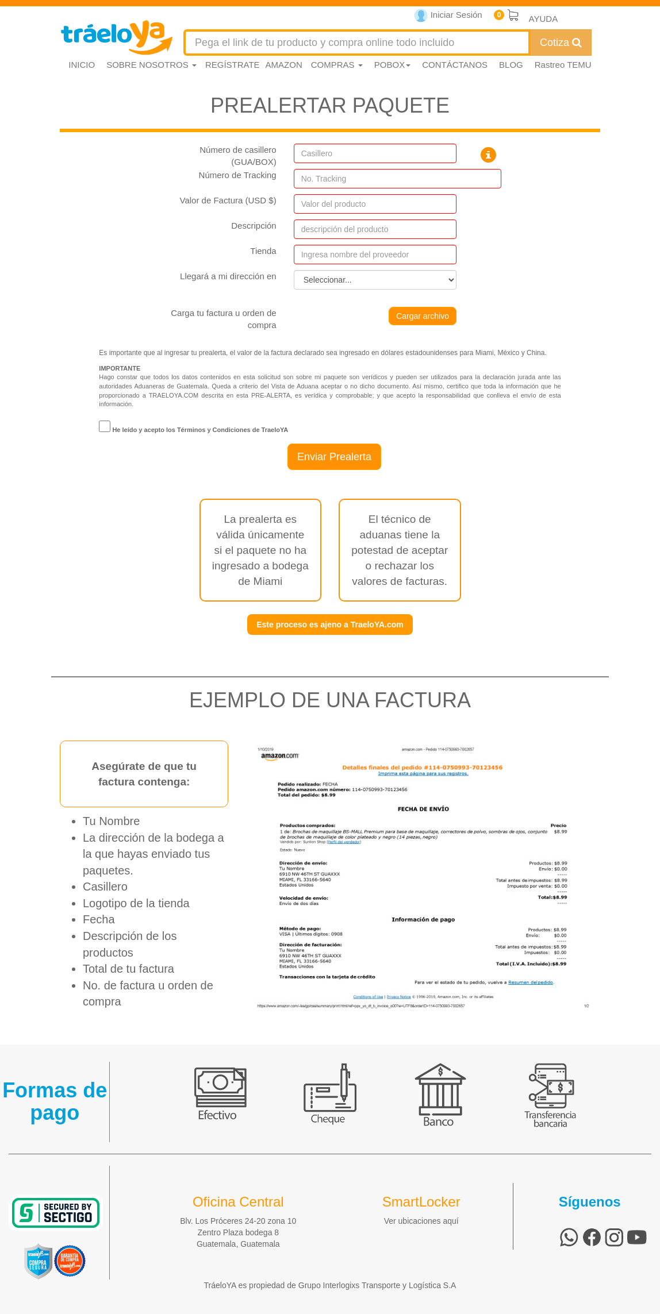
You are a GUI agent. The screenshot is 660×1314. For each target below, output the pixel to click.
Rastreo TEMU (563, 65)
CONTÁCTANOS (455, 65)
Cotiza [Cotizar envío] (561, 42)
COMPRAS (337, 65)
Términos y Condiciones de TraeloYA (232, 429)
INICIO (81, 65)
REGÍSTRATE (232, 65)
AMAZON (284, 65)
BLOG (511, 65)
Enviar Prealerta (334, 457)
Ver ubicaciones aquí (421, 1221)
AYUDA (543, 19)
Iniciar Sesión (448, 16)
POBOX (392, 65)
